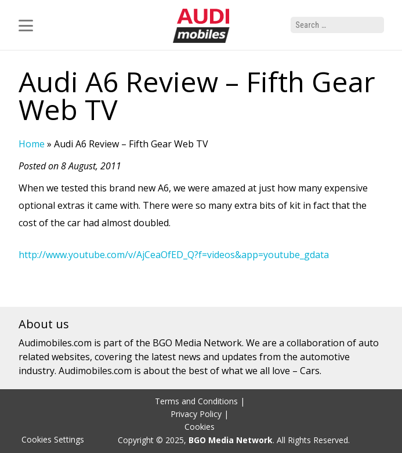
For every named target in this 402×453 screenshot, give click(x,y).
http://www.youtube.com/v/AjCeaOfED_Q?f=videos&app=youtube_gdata (174, 254)
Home (32, 143)
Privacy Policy (196, 413)
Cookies (199, 426)
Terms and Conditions (196, 401)
